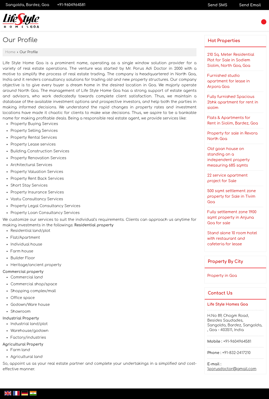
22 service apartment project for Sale (227, 178)
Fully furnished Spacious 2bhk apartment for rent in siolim (232, 102)
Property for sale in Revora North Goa (232, 136)
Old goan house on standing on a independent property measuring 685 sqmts (228, 157)
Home (10, 52)
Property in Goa (222, 276)
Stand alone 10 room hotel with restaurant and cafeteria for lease (232, 238)
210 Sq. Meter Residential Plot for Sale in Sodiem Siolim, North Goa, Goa (230, 60)
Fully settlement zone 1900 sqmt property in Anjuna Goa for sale (231, 217)
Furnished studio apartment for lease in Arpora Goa (228, 81)
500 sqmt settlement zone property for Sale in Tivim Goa (231, 196)
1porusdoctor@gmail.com (231, 369)
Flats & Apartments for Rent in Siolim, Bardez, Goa (232, 120)
